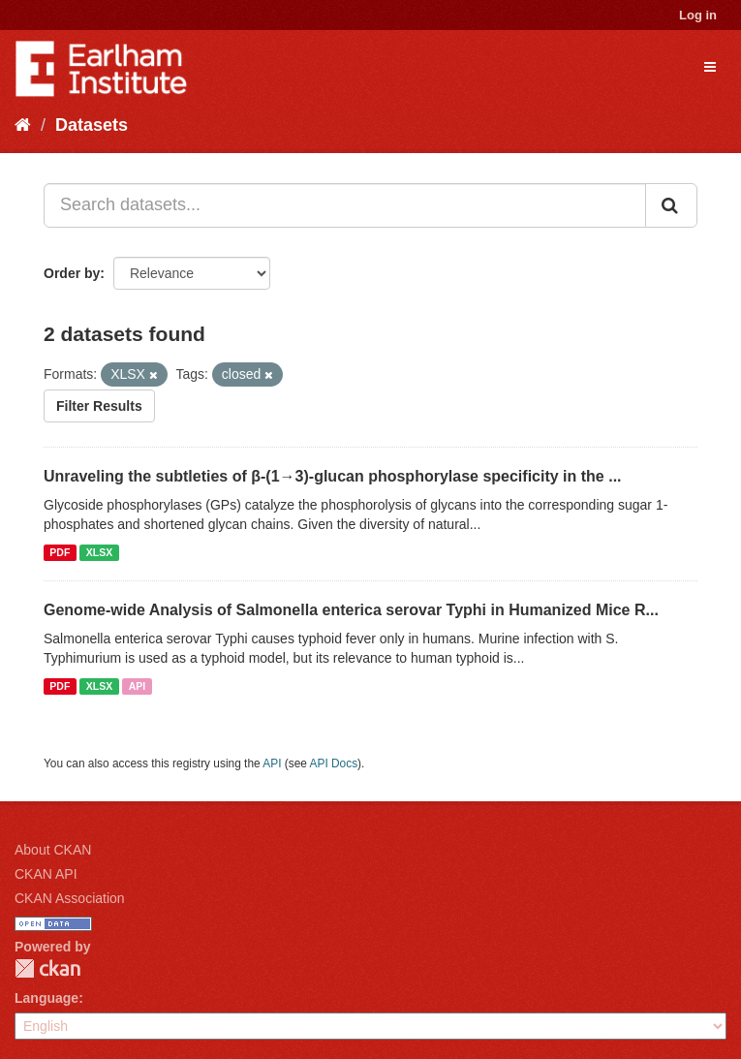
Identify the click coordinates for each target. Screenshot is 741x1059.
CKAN (47, 968)
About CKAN (53, 849)
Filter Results (99, 406)
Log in (698, 15)
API (137, 686)
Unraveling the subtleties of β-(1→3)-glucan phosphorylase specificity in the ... (333, 476)
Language (46, 998)
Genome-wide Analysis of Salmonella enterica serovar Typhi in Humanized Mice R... (351, 610)
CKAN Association (70, 898)
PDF (59, 552)
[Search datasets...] (345, 205)
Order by (72, 273)
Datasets (91, 125)
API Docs (334, 763)
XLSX (99, 552)
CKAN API (46, 874)
